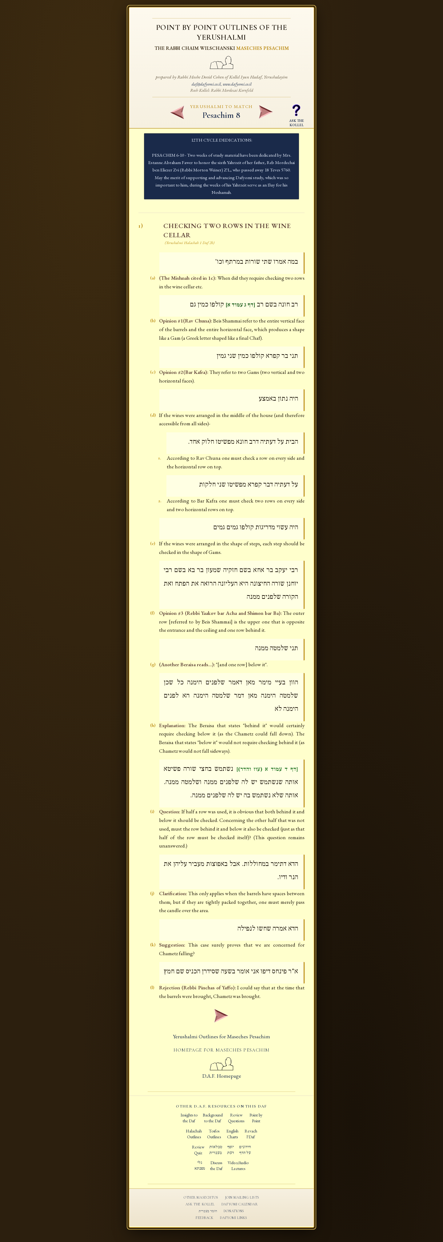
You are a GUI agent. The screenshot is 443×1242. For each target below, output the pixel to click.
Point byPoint (255, 1118)
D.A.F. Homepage (221, 1072)
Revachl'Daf (251, 1134)
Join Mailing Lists (242, 1197)
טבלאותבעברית (216, 1150)
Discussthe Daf (216, 1165)
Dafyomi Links (233, 1218)
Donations (234, 1211)
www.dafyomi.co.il (237, 84)
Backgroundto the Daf (213, 1118)
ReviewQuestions (236, 1118)
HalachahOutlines (194, 1134)
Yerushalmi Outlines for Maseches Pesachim (221, 1036)
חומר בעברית (208, 1211)
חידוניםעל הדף (245, 1150)
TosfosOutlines (214, 1134)
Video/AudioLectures (238, 1165)
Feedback (205, 1218)
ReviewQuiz (198, 1150)
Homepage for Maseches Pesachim (221, 1050)
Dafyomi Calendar (239, 1204)
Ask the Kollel (200, 1204)
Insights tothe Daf (189, 1118)
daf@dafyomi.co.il (206, 84)
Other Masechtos (201, 1197)
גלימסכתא (199, 1165)
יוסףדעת (230, 1150)
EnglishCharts (232, 1134)
